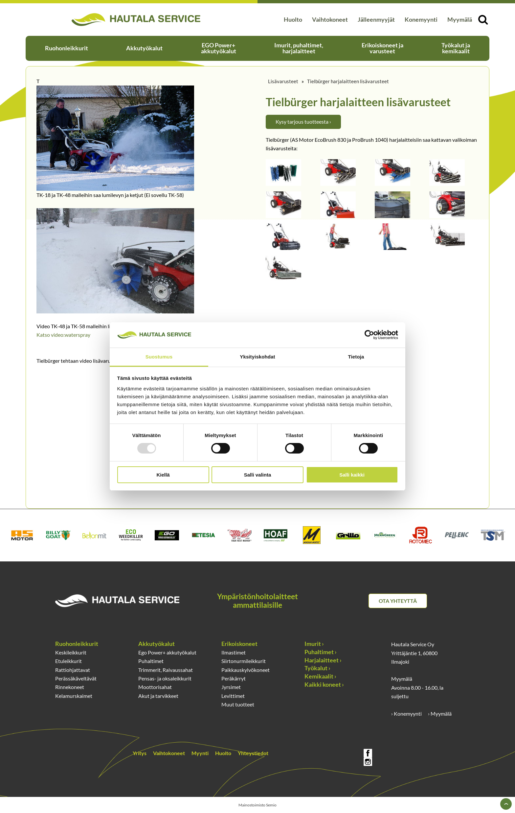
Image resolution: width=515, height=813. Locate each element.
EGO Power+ (218, 48)
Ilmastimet (233, 652)
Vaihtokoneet (330, 19)
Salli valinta (257, 475)
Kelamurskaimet (73, 696)
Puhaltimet (151, 661)
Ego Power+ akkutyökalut (167, 652)
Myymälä (459, 19)
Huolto (293, 19)
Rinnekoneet (69, 687)
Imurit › (314, 643)
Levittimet (233, 696)
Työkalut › (317, 668)
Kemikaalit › (320, 676)
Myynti (200, 753)
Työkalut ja (455, 48)
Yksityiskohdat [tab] (257, 356)
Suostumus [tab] (159, 356)
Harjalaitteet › (323, 660)
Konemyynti (421, 19)
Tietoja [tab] (356, 356)
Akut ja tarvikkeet (158, 696)
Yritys (139, 753)
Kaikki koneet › (324, 684)
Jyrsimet (231, 687)
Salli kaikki (352, 475)
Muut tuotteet (237, 704)
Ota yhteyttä (398, 601)
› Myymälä (440, 713)
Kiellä (162, 475)
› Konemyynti (406, 713)
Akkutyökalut (144, 48)
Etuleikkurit (68, 661)
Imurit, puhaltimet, (298, 48)
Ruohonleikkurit (66, 48)
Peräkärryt (233, 678)
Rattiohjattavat (72, 670)
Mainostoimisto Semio (257, 804)
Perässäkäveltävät (76, 678)
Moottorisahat (155, 687)
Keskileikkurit (70, 652)
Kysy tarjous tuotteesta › (303, 121)
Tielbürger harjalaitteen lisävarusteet (348, 81)
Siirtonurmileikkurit (243, 661)
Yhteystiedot (253, 753)
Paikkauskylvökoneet (245, 670)
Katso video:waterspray (63, 335)
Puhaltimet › (320, 652)
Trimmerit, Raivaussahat (165, 670)
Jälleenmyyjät (376, 19)
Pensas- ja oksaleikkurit (164, 678)
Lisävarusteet (283, 81)
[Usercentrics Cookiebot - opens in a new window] (369, 335)
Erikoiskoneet (239, 643)
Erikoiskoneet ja (382, 48)
